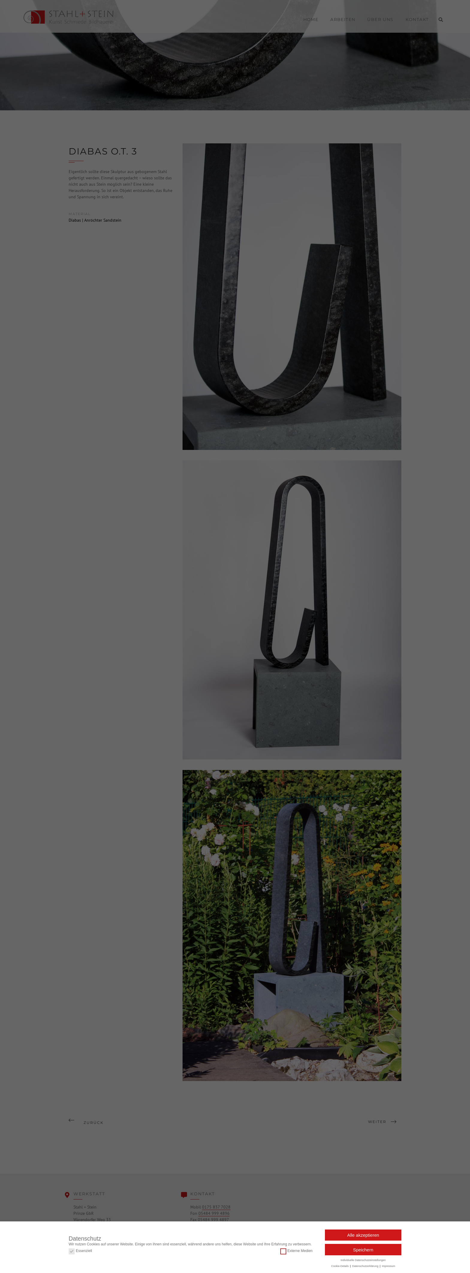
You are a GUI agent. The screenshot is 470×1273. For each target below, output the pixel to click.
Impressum (388, 1264)
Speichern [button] (363, 1248)
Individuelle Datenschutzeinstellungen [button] (363, 1258)
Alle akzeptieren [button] (363, 1233)
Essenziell (80, 1249)
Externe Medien (296, 1249)
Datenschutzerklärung (365, 1264)
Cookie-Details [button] (340, 1264)
